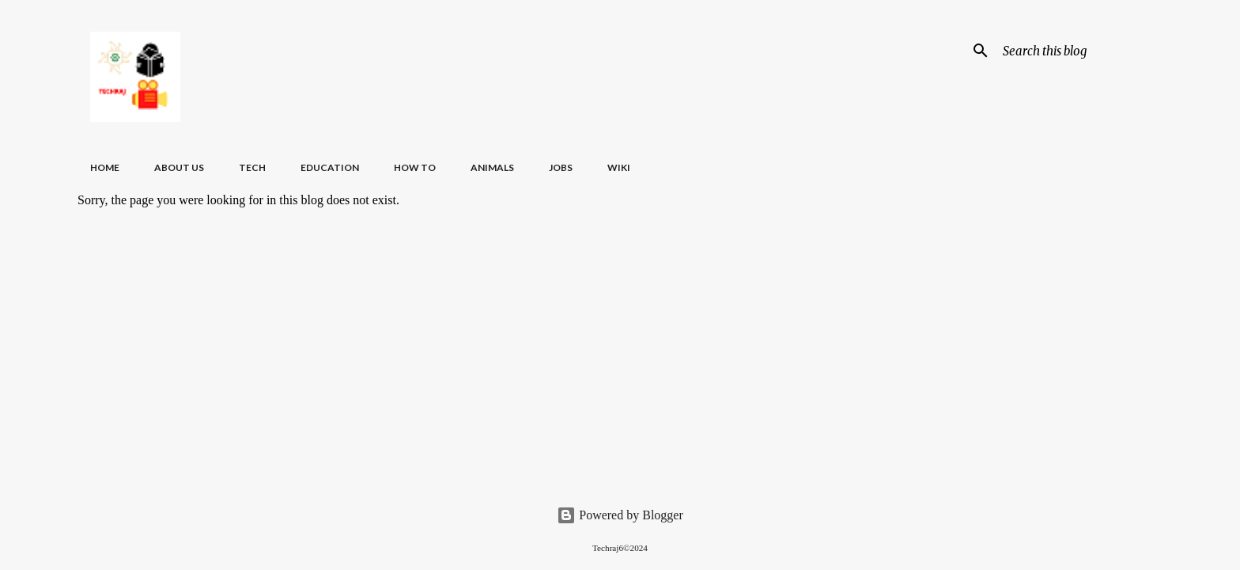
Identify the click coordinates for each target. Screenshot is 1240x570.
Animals (492, 167)
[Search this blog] (1079, 51)
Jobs (561, 167)
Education (330, 167)
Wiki (618, 167)
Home (104, 167)
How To (415, 167)
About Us (179, 167)
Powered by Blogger (620, 515)
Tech (252, 167)
